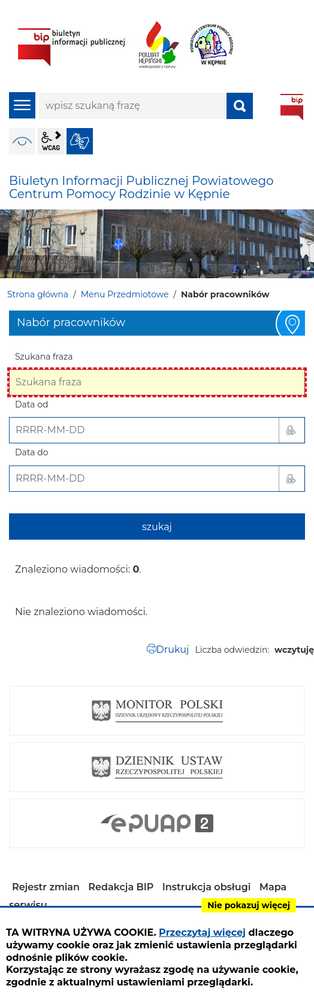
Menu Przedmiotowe (125, 294)
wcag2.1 (51, 141)
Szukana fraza (44, 356)
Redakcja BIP (120, 887)
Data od (31, 404)
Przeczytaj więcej (202, 932)
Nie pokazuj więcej (248, 905)
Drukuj (172, 649)
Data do (31, 452)
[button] (292, 430)
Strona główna (37, 294)
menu (22, 105)
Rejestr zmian (46, 887)
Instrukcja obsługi (206, 887)
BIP (292, 107)
